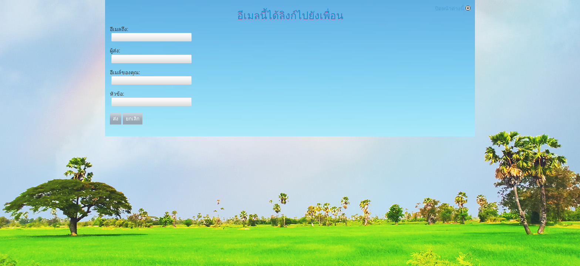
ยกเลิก (132, 119)
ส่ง (115, 119)
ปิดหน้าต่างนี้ (452, 8)
